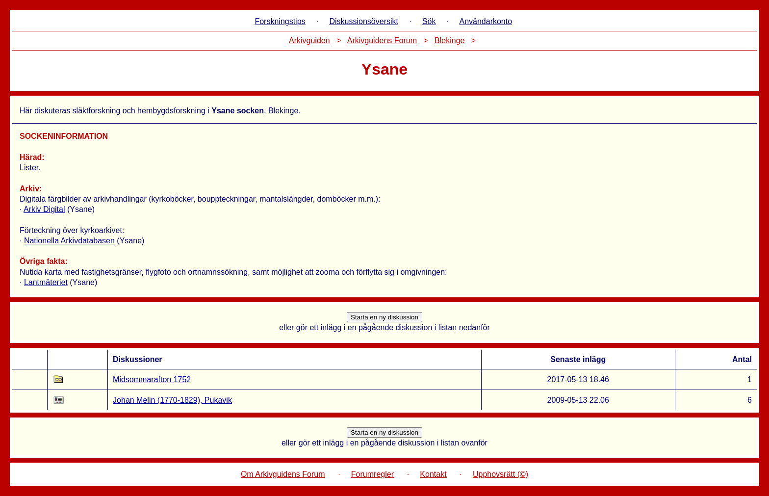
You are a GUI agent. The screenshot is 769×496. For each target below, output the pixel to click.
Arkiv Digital (44, 209)
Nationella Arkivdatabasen (69, 240)
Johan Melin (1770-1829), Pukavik (172, 400)
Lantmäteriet (46, 282)
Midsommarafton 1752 (152, 379)
